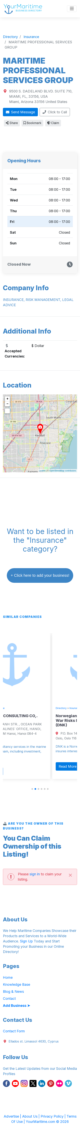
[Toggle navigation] (72, 8)
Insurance (23, 708)
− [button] (7, 404)
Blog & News (13, 991)
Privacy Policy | (54, 1116)
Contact (9, 998)
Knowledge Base (16, 984)
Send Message (20, 112)
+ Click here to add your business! (40, 575)
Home (8, 977)
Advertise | (13, 1116)
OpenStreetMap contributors (62, 470)
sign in (35, 874)
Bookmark (32, 123)
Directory (9, 708)
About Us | (31, 1116)
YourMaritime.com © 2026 (47, 1122)
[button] (32, 789)
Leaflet (42, 470)
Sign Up (26, 941)
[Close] (70, 875)
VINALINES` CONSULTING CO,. (33, 715)
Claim (53, 123)
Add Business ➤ (16, 1005)
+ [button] (7, 399)
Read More (16, 771)
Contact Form (14, 1031)
